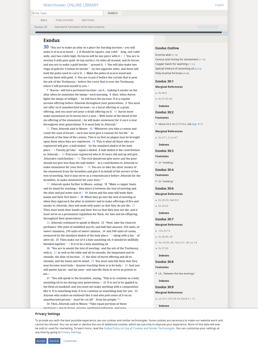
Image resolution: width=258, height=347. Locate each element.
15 (78, 158)
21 (133, 205)
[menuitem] (224, 13)
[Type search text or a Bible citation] (66, 13)
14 (63, 154)
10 (115, 111)
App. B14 (197, 124)
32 (105, 282)
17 (48, 184)
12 (91, 128)
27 (55, 252)
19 (86, 193)
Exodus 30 (39, 27)
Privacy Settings (71, 332)
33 (136, 291)
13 (93, 141)
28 (83, 257)
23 (103, 222)
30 (126, 265)
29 (92, 261)
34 (48, 304)
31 (48, 278)
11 (48, 128)
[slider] (128, 32)
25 (57, 240)
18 (105, 184)
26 (48, 248)
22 (48, 222)
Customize (70, 341)
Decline (54, 341)
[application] (129, 32)
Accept (41, 341)
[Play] (32, 32)
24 (104, 231)
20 (82, 197)
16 (89, 167)
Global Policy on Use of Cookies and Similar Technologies (139, 328)
